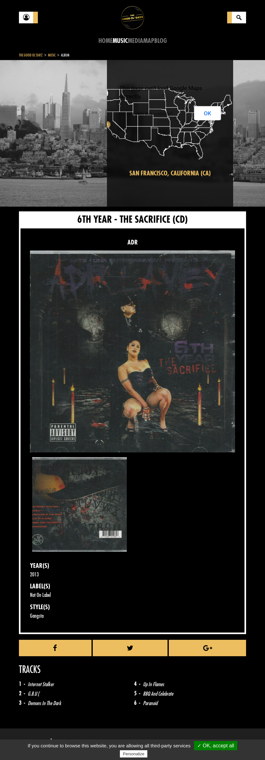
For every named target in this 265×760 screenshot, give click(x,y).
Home (105, 41)
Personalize (133, 753)
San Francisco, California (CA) (170, 173)
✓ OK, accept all (215, 745)
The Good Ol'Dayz (31, 55)
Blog (160, 41)
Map (148, 41)
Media (135, 41)
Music (120, 41)
